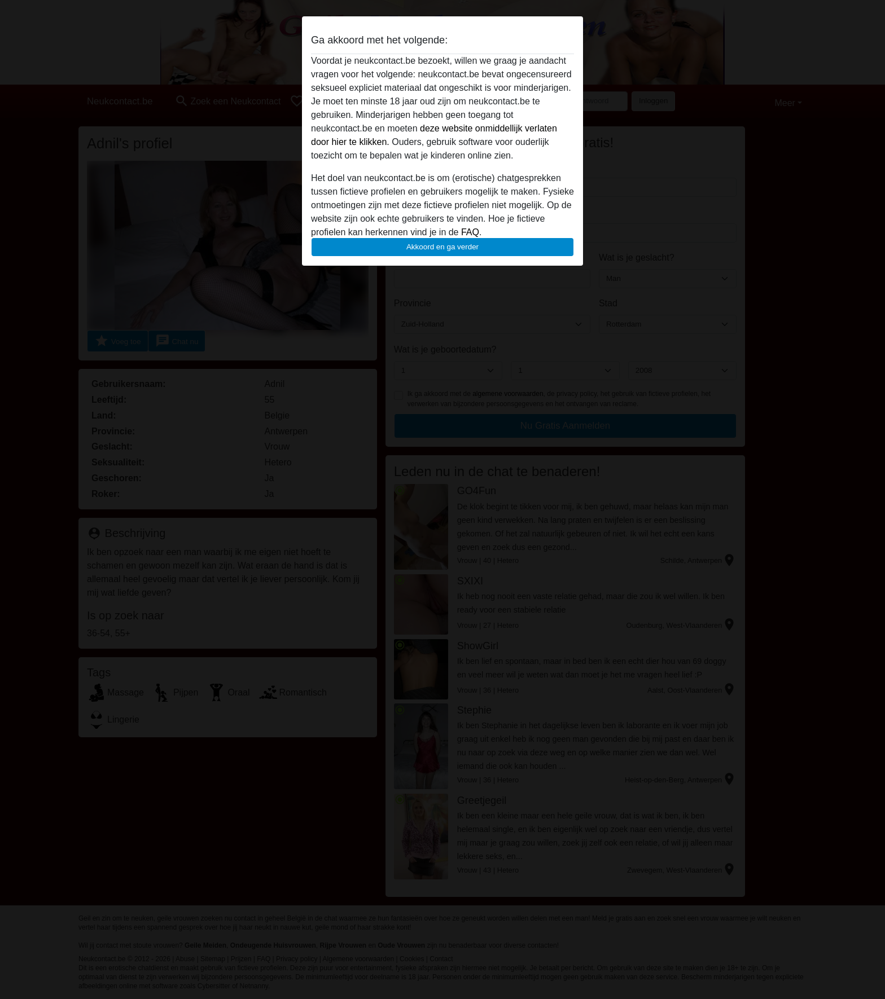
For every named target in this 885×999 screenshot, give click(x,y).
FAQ (470, 232)
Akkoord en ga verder (442, 247)
